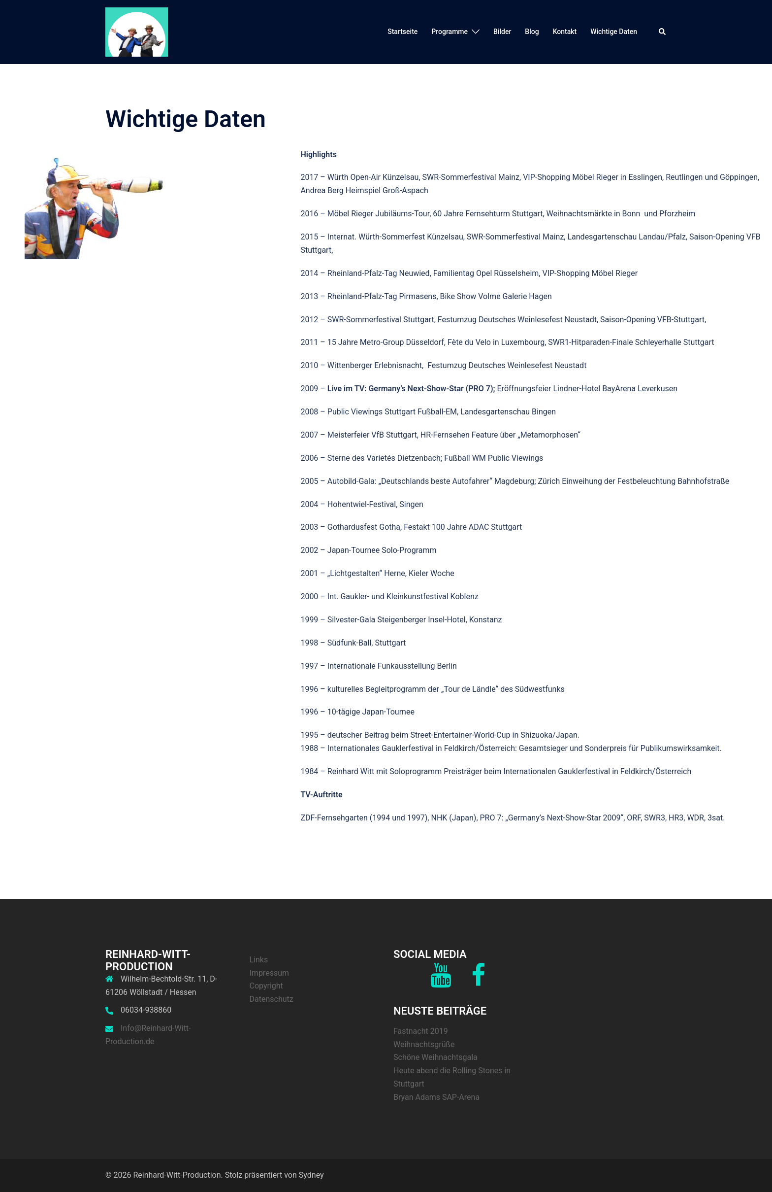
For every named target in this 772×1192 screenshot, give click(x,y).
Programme (449, 31)
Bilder (502, 31)
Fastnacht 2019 (420, 1031)
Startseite (402, 31)
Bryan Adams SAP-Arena (436, 1097)
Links (259, 959)
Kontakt (565, 31)
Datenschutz (271, 999)
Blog (532, 31)
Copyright (266, 985)
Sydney (311, 1175)
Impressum (270, 973)
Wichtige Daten (613, 31)
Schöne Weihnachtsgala (435, 1057)
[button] (663, 32)
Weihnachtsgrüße (424, 1044)
